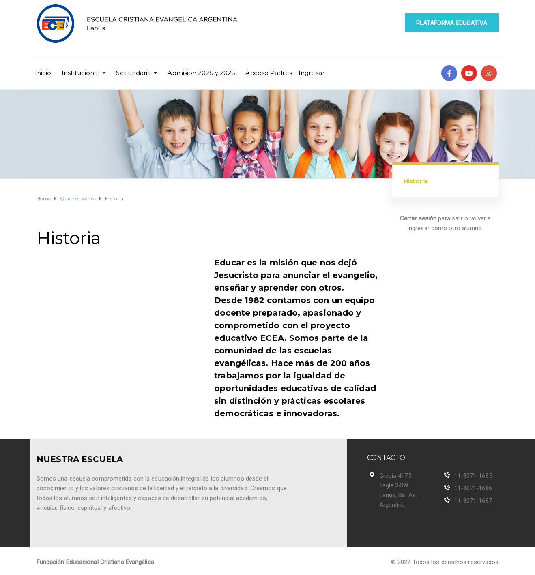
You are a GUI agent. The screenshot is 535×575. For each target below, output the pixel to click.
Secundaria (133, 73)
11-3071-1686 (473, 488)
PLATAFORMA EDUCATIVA (452, 23)
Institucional (80, 73)
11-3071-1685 (473, 475)
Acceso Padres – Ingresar (284, 73)
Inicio (43, 73)
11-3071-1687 (473, 500)
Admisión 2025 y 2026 (201, 73)
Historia (416, 181)
